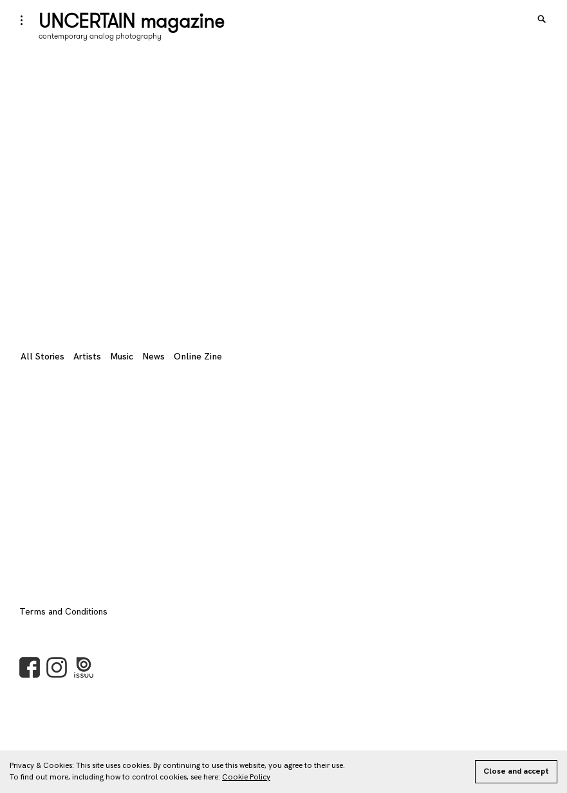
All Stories (42, 356)
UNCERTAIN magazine (132, 20)
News (153, 356)
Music (121, 356)
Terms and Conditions (63, 611)
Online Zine (198, 356)
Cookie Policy (246, 777)
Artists (87, 356)
